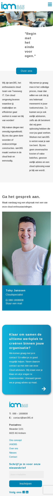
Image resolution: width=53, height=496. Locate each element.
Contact (13, 457)
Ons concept (15, 440)
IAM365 (13, 444)
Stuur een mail (14, 303)
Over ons (13, 448)
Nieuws (13, 453)
